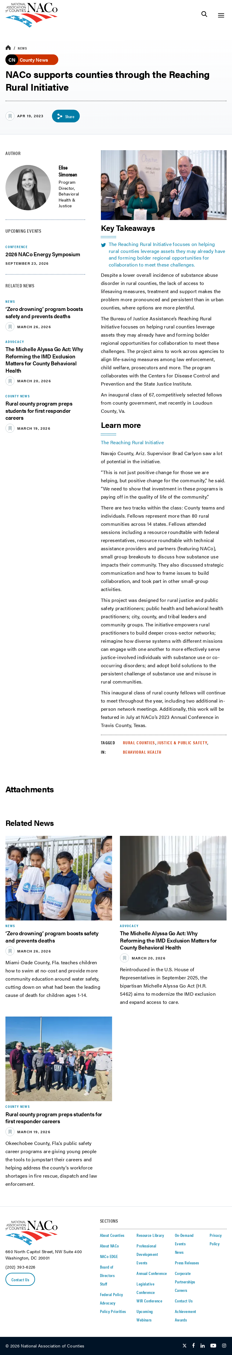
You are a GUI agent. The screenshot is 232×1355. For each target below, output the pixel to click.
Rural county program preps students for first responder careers (38, 410)
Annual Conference (152, 1273)
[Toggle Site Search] (204, 15)
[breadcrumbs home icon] (8, 47)
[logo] (31, 25)
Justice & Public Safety (182, 742)
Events (142, 1263)
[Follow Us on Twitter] (184, 1346)
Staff (103, 1284)
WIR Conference (149, 1301)
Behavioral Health (142, 752)
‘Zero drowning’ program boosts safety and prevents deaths (44, 312)
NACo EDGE (109, 1256)
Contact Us (20, 1279)
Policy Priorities (113, 1311)
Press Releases (187, 1263)
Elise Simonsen (68, 170)
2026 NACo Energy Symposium (42, 254)
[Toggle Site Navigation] (221, 15)
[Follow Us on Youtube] (213, 1346)
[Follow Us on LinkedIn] (202, 1346)
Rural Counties (139, 742)
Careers (181, 1290)
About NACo (109, 1246)
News (22, 48)
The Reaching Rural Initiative (132, 442)
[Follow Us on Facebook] (193, 1346)
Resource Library (150, 1235)
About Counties (112, 1235)
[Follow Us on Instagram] (224, 1346)
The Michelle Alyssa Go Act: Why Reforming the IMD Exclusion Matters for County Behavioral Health (44, 359)
